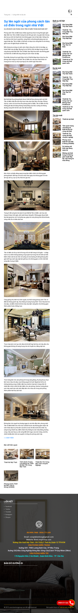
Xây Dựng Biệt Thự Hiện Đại (67, 37)
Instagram (8, 514)
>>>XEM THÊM (9, 438)
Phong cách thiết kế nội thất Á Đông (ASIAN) (11, 485)
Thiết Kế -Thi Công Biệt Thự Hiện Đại (67, 32)
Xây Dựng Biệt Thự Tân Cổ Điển (67, 45)
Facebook (8, 506)
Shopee (7, 517)
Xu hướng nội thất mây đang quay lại (67, 148)
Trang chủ (7, 14)
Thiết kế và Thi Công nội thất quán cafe (67, 61)
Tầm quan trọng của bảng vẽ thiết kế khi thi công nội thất (27, 464)
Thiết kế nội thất (10, 462)
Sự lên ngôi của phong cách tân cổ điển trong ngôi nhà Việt (27, 23)
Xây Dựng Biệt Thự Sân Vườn (67, 25)
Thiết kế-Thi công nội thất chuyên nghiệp (42, 463)
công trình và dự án (19, 15)
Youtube (8, 512)
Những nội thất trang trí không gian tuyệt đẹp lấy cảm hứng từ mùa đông (68, 156)
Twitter (7, 509)
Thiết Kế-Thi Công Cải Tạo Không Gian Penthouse (67, 54)
